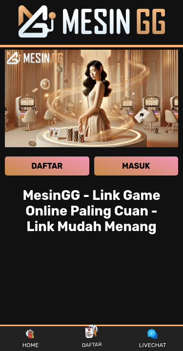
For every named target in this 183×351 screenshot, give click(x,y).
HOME (30, 339)
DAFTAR (91, 338)
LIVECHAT (152, 339)
